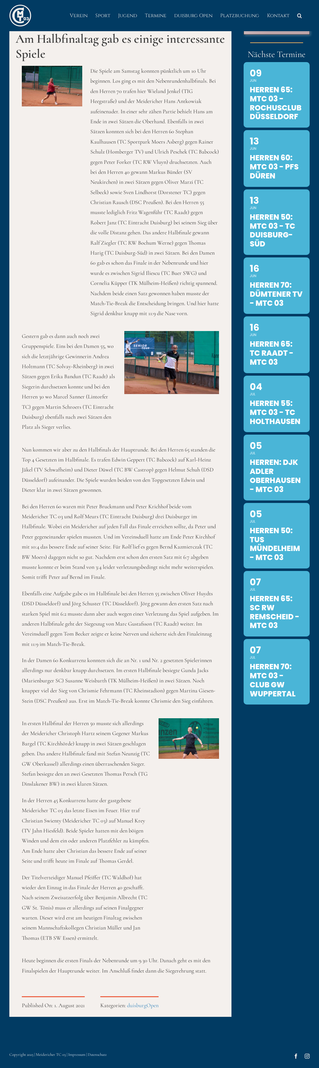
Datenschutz (97, 1054)
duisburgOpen (143, 1005)
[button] (299, 15)
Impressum (76, 1054)
